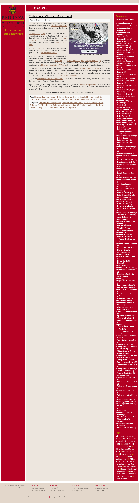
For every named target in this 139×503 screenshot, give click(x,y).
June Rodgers (122, 217)
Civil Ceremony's (124, 101)
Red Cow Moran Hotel (125, 294)
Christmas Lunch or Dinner (89, 69)
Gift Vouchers (122, 186)
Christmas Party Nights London (41, 99)
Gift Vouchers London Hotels (87, 105)
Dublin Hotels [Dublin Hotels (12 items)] (125, 454)
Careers (17, 497)
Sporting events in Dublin (127, 311)
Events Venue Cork (124, 162)
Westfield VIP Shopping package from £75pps (84, 61)
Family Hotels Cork (124, 177)
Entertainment (122, 140)
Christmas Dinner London (66, 97)
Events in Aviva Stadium (126, 149)
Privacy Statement (36, 497)
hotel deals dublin (124, 195)
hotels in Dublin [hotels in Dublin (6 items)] (121, 479)
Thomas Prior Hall (124, 371)
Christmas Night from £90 (69, 75)
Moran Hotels (122, 261)
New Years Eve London (126, 270)
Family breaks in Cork (125, 169)
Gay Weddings (123, 184)
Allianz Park (122, 37)
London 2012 (122, 232)
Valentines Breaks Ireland (127, 386)
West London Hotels (125, 428)
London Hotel (75, 485)
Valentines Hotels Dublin (127, 395)
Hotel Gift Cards (123, 197)
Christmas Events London (93, 103)
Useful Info (46, 497)
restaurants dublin (124, 300)
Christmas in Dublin (125, 79)
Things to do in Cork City (127, 364)
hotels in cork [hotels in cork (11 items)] (121, 457)
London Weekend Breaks (127, 243)
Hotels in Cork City (124, 204)
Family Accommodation (126, 164)
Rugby (119, 305)
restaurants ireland (124, 303)
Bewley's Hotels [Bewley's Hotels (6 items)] (127, 476)
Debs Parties (122, 116)
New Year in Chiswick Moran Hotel (50, 79)
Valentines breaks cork (126, 377)
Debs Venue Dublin (124, 120)
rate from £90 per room (87, 85)
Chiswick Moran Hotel (59, 26)
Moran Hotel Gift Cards (126, 257)
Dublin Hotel (40, 8)
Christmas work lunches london (64, 105)
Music (119, 263)
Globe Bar (36, 48)
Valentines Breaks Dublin (127, 382)
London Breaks (123, 235)
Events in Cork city (124, 153)
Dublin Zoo (121, 138)
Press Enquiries (25, 497)
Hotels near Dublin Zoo (126, 208)
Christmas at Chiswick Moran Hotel (50, 16)
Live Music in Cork (124, 230)
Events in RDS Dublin (125, 160)
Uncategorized (70, 108)
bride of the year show (126, 41)
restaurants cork (123, 298)
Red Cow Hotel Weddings (127, 289)
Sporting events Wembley (127, 320)
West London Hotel (100, 485)
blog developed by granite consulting (66, 497)
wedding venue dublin (126, 404)
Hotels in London (124, 206)
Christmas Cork (123, 50)
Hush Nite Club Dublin (126, 213)
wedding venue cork (125, 402)
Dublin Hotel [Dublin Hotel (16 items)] (125, 446)
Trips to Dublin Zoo (124, 373)
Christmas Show (123, 94)
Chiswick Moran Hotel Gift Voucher (53, 65)
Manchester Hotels (124, 248)
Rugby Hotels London (127, 239)
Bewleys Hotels (123, 39)
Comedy (120, 103)
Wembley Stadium (124, 421)
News (119, 279)
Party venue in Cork (125, 285)
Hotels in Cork (122, 202)
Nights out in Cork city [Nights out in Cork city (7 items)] (129, 469)
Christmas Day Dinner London (50, 103)
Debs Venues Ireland (125, 123)
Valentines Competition (126, 391)
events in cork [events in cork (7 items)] (122, 471)
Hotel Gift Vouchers (61, 99)
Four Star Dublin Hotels (126, 180)
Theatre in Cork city (125, 344)
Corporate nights (124, 107)
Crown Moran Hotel (124, 109)
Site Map (52, 497)
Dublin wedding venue (126, 136)
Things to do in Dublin (126, 369)
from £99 (58, 61)
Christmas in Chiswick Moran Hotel (89, 97)
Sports (119, 325)
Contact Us (4, 497)
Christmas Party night (37, 34)
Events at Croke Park (125, 147)
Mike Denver (122, 254)
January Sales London (77, 99)
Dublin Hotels (122, 129)
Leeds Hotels (122, 219)
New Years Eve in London (95, 99)
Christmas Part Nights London (41, 105)
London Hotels (59, 108)
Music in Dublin (123, 265)
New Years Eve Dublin (125, 268)
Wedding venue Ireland (126, 406)
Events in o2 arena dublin (127, 156)
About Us (11, 497)
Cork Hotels (121, 105)
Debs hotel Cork (123, 114)
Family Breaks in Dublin (126, 173)
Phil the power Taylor (125, 287)
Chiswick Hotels (123, 48)
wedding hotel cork (124, 399)
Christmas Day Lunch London (45, 97)
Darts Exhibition (123, 112)
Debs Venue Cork (124, 118)
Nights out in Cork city (126, 281)
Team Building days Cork (127, 340)
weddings (121, 410)
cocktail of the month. (49, 53)
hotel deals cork (123, 193)
